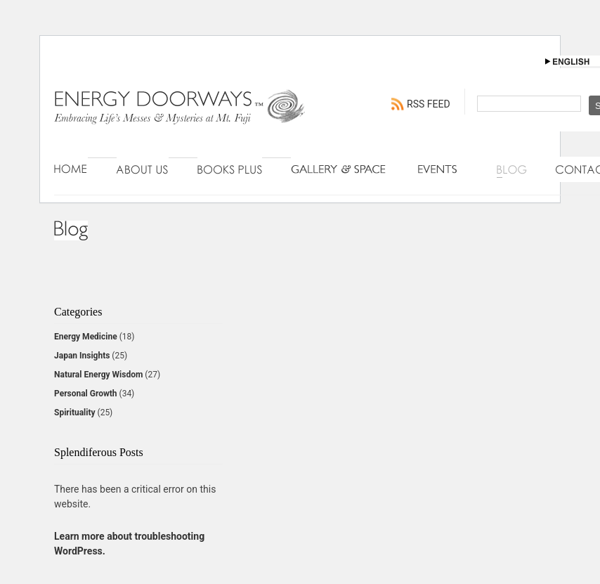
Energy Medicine (85, 337)
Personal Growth (85, 393)
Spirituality (75, 412)
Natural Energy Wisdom (98, 374)
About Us (143, 169)
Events (443, 169)
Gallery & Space (340, 169)
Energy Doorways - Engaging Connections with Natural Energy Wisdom (180, 121)
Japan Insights (82, 356)
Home (71, 169)
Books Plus (229, 169)
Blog (512, 169)
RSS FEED (428, 104)
